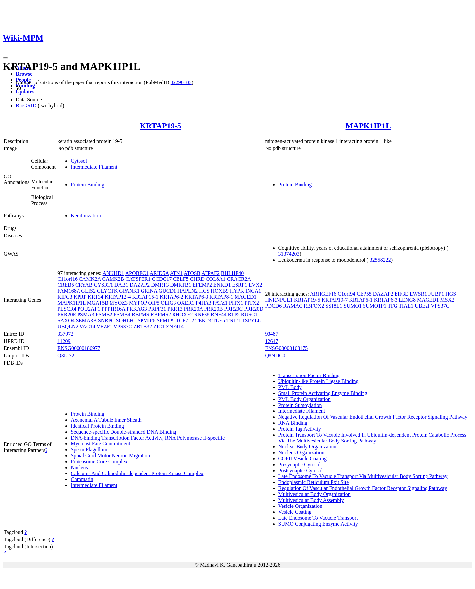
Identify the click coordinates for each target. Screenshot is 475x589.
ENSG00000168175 (286, 348)
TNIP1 (233, 320)
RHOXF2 (182, 314)
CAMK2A (90, 279)
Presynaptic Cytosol (299, 464)
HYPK (237, 291)
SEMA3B (86, 320)
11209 (63, 341)
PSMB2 (104, 314)
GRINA (149, 291)
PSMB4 (121, 314)
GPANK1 (129, 291)
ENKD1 (222, 285)
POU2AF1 (89, 308)
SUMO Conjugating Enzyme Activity (318, 524)
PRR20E (66, 314)
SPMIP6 (146, 320)
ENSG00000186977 (78, 348)
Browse (24, 74)
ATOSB (192, 273)
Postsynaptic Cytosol (300, 470)
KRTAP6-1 (361, 300)
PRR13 (174, 308)
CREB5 (65, 285)
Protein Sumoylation (300, 405)
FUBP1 (436, 294)
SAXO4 (66, 320)
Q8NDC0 (275, 355)
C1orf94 (346, 294)
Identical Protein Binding (97, 426)
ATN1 (176, 273)
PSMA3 (85, 314)
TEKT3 (203, 320)
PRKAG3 (137, 308)
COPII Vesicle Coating (302, 458)
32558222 (380, 260)
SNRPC (106, 320)
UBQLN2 (67, 326)
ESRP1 (239, 285)
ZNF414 (175, 326)
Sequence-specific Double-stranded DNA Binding (123, 432)
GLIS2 (88, 291)
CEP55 (364, 294)
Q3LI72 (65, 355)
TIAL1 (406, 306)
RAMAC (292, 306)
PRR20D (253, 308)
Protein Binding (87, 184)
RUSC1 (249, 314)
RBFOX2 (314, 306)
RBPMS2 (161, 314)
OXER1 (186, 303)
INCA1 (253, 291)
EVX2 (255, 285)
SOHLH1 (126, 320)
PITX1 (236, 303)
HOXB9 (219, 291)
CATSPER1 (137, 279)
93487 (271, 334)
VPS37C (122, 326)
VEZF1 (104, 326)
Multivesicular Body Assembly (311, 500)
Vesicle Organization (300, 506)
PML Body (290, 387)
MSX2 (447, 300)
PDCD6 (273, 306)
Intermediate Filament (94, 167)
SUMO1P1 (374, 306)
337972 (65, 334)
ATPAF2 (210, 273)
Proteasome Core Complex (99, 461)
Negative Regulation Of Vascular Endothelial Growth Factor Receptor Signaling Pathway (372, 417)
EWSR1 (418, 294)
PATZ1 (220, 303)
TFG (392, 306)
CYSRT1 (103, 285)
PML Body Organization (304, 399)
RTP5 (233, 314)
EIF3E (401, 294)
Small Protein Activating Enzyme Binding (322, 393)
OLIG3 (168, 303)
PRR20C (233, 308)
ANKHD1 (113, 273)
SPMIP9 (165, 320)
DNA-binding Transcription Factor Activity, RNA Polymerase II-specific (148, 438)
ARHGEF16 (323, 294)
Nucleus (79, 467)
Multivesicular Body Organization (314, 494)
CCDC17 (162, 279)
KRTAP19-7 (335, 300)
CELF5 (180, 279)
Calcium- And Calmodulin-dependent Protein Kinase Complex (137, 473)
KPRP (80, 297)
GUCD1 (167, 291)
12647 (271, 341)
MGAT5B (97, 303)
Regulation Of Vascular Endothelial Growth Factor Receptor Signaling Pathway (362, 488)
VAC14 (87, 326)
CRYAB (83, 285)
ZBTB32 (142, 326)
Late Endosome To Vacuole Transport (318, 518)
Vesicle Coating (295, 512)
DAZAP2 (140, 285)
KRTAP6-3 (196, 297)
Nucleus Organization (301, 452)
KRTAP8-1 (221, 297)
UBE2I (422, 306)
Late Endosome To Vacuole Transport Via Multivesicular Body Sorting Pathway (363, 476)
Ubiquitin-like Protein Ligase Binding (318, 381)
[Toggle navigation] (5, 58)
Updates (25, 91)
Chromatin (82, 479)
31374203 (289, 254)
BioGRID (26, 105)
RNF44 (218, 314)
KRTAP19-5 (160, 125)
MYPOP (138, 303)
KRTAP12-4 (118, 297)
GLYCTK (107, 291)
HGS (204, 291)
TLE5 (219, 320)
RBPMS (140, 314)
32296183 (181, 82)
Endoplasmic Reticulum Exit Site (313, 482)
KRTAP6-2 (171, 297)
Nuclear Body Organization (307, 446)
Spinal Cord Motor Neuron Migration (110, 455)
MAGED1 (246, 297)
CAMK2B (113, 279)
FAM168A (68, 291)
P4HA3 (203, 303)
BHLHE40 (232, 273)
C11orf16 (67, 279)
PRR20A (193, 308)
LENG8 (407, 300)
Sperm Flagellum (89, 449)
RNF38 (201, 314)
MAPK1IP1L (368, 125)
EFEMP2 (202, 285)
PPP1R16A (113, 308)
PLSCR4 (66, 308)
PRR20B (213, 308)
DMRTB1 (180, 285)
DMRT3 (160, 285)
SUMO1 (353, 306)
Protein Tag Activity (299, 429)
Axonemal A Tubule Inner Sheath (106, 420)
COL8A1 (216, 279)
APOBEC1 (137, 273)
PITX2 (251, 303)
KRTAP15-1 (145, 297)
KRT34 (95, 297)
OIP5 (154, 303)
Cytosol (79, 161)
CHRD (197, 279)
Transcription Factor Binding (309, 375)
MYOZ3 (119, 303)
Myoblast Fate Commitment (100, 443)
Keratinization (86, 215)
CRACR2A (239, 279)
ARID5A (159, 273)
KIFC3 (64, 297)
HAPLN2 (187, 291)
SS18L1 (333, 306)
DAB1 (121, 285)
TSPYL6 (251, 320)
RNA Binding (292, 423)
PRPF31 (157, 308)
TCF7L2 (185, 320)
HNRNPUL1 (279, 300)
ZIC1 (159, 326)
